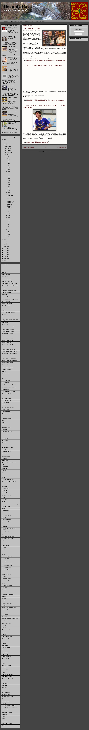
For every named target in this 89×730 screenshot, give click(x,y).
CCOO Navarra (5, 389)
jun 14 (7, 186)
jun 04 (7, 220)
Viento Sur (4, 714)
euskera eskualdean (46, 100)
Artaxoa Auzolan (5, 316)
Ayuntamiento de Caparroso (8, 329)
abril (6, 231)
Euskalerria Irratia (6, 456)
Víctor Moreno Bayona (7, 712)
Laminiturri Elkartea (6, 578)
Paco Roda (4, 627)
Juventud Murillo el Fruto (7, 538)
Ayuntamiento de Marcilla (7, 344)
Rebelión (4, 667)
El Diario (4, 422)
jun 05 (7, 219)
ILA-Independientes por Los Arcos (9, 512)
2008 (5, 260)
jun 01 (7, 226)
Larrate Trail (4, 583)
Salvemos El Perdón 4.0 (7, 674)
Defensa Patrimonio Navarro (8, 407)
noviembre (7, 148)
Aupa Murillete (5, 322)
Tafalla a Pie (5, 687)
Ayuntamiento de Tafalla (7, 367)
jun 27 (7, 165)
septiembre (7, 152)
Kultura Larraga (5, 545)
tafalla (48, 142)
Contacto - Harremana (40, 21)
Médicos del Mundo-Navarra (8, 594)
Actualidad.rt (5, 276)
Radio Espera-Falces (6, 665)
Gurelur (3, 501)
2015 (5, 246)
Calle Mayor (4, 378)
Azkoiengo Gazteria (6, 369)
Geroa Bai (4, 490)
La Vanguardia (5, 560)
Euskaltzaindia (5, 458)
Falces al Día (5, 466)
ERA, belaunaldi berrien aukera (9, 445)
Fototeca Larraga (6, 472)
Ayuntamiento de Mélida (7, 347)
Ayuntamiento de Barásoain (8, 327)
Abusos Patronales (6, 274)
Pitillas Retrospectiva (6, 647)
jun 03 (7, 222)
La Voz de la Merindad (7, 565)
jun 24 (7, 169)
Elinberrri (4, 442)
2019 (5, 239)
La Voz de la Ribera (6, 567)
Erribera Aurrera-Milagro (7, 447)
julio (6, 156)
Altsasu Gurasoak (6, 301)
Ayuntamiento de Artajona (7, 324)
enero (6, 236)
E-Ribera (4, 416)
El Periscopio (5, 433)
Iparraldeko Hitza (6, 524)
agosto (6, 154)
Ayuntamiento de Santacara (8, 364)
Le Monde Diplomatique (7, 585)
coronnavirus (29, 100)
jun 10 (7, 194)
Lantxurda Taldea (6, 580)
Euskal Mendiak (5, 453)
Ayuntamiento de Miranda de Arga (9, 351)
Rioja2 (3, 672)
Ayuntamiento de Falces (7, 333)
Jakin (3, 534)
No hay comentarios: (42, 58)
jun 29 (7, 161)
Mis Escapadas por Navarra (8, 600)
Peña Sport (4, 643)
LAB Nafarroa (5, 572)
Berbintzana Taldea (6, 373)
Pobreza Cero (5, 654)
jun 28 (7, 163)
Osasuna (4, 625)
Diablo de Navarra (6, 409)
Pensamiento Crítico (6, 638)
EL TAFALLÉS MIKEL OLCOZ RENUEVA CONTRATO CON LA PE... (9, 207)
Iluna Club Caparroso (6, 515)
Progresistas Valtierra (6, 658)
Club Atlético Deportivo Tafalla (8, 391)
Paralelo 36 (4, 632)
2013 (5, 250)
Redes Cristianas (6, 669)
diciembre (7, 146)
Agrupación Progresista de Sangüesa (10, 288)
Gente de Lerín (5, 488)
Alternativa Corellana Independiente (10, 299)
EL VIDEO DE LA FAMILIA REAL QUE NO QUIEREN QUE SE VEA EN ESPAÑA (13, 76)
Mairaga (4, 589)
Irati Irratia (4, 526)
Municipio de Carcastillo (7, 603)
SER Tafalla (4, 681)
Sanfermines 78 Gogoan (7, 676)
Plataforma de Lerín (6, 649)
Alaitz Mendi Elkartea (6, 292)
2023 (5, 139)
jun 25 (7, 167)
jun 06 (7, 217)
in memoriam (27, 61)
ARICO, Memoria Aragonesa (8, 312)
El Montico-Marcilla (6, 424)
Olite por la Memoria (6, 623)
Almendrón (4, 294)
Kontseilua (4, 543)
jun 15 (7, 184)
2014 (5, 248)
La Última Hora (5, 558)
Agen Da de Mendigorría (7, 281)
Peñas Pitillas (5, 645)
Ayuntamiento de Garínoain (8, 338)
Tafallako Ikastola (6, 692)
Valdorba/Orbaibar (6, 710)
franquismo (55, 60)
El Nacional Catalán (6, 427)
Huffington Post (5, 510)
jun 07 (7, 215)
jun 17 (7, 180)
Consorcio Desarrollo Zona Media (9, 396)
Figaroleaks (4, 470)
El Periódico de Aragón (7, 431)
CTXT (3, 404)
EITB (3, 420)
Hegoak (4, 508)
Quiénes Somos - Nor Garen (16, 21)
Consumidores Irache (6, 398)
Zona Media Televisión (7, 723)
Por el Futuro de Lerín (7, 656)
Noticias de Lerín (6, 620)
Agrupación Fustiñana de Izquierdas (10, 285)
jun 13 (7, 188)
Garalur (3, 477)
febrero (6, 234)
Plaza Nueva (5, 652)
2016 (5, 244)
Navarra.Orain (5, 614)
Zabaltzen (4, 716)
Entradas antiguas (61, 147)
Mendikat (4, 596)
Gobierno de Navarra (6, 495)
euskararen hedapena (48, 60)
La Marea (4, 552)
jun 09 (7, 211)
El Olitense (4, 429)
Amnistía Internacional (7, 303)
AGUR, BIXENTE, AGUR (31, 28)
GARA (3, 475)
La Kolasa (4, 549)
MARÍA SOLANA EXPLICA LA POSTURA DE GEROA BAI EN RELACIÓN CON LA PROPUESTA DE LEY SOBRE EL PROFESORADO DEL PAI (10, 61)
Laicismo (4, 576)
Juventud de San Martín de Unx (9, 536)
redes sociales (61, 100)
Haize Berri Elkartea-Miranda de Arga (10, 504)
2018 (5, 241)
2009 (5, 258)
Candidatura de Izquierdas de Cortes (10, 384)
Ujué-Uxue (4, 703)
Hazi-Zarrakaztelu (6, 506)
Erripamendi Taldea (6, 451)
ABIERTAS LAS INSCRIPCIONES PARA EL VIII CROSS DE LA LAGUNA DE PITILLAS (13, 68)
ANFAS (3, 308)
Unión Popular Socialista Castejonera (10, 707)
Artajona (4, 314)
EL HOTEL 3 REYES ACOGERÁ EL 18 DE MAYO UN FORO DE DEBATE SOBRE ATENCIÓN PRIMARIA (13, 30)
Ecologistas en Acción (7, 418)
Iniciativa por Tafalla (6, 521)
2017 (5, 243)
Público (3, 661)
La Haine (4, 547)
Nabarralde (4, 605)
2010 (5, 256)
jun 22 (7, 173)
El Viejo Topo (5, 438)
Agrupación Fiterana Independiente (9, 283)
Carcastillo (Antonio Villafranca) (9, 387)
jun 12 (7, 190)
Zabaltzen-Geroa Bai (6, 718)
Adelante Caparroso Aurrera (8, 279)
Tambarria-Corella (6, 694)
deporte (28, 142)
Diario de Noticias (6, 411)
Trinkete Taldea (5, 701)
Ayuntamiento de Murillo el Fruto (9, 356)
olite (56, 100)
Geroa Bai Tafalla (6, 492)
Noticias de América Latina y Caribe (10, 618)
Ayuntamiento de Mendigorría (8, 349)
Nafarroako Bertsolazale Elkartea (9, 607)
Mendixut (4, 598)
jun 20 (7, 176)
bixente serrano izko (36, 60)
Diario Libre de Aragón (7, 413)
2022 (5, 141)
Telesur (3, 698)
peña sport (44, 142)
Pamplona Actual (6, 629)
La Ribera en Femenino (7, 556)
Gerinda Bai (6, 21)
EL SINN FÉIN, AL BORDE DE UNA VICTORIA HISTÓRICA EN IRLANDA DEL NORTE (13, 125)
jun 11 (7, 192)
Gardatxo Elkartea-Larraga (8, 479)
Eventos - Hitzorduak (29, 21)
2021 (5, 143)
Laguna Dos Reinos (6, 574)
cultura (41, 60)
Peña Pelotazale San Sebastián (9, 641)
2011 (5, 254)
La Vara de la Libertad (7, 563)
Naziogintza (4, 616)
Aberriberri (4, 272)
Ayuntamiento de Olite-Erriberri (9, 358)
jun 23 (7, 171)
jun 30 (7, 159)
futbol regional (34, 142)
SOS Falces (4, 685)
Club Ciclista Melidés (6, 393)
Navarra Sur (4, 612)
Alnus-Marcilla (5, 296)
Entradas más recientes (28, 147)
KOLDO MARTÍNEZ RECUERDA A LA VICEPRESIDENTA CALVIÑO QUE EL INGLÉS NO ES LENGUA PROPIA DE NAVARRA (9, 100)
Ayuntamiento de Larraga (7, 340)
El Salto (4, 436)
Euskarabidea (5, 460)
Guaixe (3, 497)
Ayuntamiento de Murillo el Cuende (9, 353)
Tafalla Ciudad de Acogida (7, 690)
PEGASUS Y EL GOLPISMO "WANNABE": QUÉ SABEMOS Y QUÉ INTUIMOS (12, 88)
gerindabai (60, 60)
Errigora (4, 449)
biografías (29, 60)
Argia (3, 310)
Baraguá (4, 371)
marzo (6, 232)
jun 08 (7, 213)
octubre (6, 150)
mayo (6, 229)
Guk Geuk (4, 499)
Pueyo (3, 663)
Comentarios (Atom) (47, 151)
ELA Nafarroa (5, 440)
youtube (24, 102)
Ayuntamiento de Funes (7, 335)
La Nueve (4, 554)
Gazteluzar (4, 486)
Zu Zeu (3, 725)
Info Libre (4, 517)
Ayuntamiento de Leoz (7, 342)
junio (6, 158)
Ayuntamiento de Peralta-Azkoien (9, 360)
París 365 (4, 634)
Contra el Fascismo (6, 400)
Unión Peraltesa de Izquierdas (8, 705)
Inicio (46, 147)
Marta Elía (4, 592)
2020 (5, 144)
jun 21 (7, 175)
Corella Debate (5, 402)
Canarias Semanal (6, 382)
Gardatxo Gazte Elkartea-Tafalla (9, 481)
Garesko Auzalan (6, 484)
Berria (3, 376)
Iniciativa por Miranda (6, 519)
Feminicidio (4, 468)
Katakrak (4, 540)
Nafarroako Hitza (6, 609)
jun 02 (7, 224)
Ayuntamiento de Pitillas (7, 362)
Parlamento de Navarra (7, 636)
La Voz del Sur (5, 569)
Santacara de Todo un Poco (8, 678)
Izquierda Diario (5, 531)
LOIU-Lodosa (5, 587)
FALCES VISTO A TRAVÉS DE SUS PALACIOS (12, 37)
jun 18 (7, 178)
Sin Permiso (4, 683)
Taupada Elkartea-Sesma (7, 696)
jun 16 (7, 182)
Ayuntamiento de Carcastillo (8, 331)
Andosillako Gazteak (6, 305)
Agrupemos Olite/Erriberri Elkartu (9, 290)
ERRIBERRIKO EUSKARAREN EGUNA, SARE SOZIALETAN (43, 65)
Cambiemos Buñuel (6, 380)
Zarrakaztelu (5, 721)
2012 (5, 252)
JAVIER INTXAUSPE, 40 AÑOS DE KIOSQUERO (12, 113)
